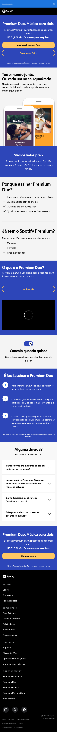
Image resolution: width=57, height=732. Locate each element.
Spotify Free (9, 698)
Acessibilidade (18, 727)
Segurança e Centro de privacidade (19, 719)
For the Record (10, 600)
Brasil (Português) (48, 716)
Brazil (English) (7, 4)
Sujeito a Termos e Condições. (17, 63)
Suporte (7, 647)
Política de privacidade (9, 723)
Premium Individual (12, 676)
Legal (3, 719)
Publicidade (9, 624)
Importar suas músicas (14, 663)
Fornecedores (10, 635)
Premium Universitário (14, 692)
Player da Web (10, 652)
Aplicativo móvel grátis (14, 658)
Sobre (6, 589)
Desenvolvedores (11, 618)
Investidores (9, 629)
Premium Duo (9, 681)
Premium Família (11, 687)
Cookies (20, 723)
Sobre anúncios (7, 727)
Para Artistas (9, 613)
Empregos (8, 595)
